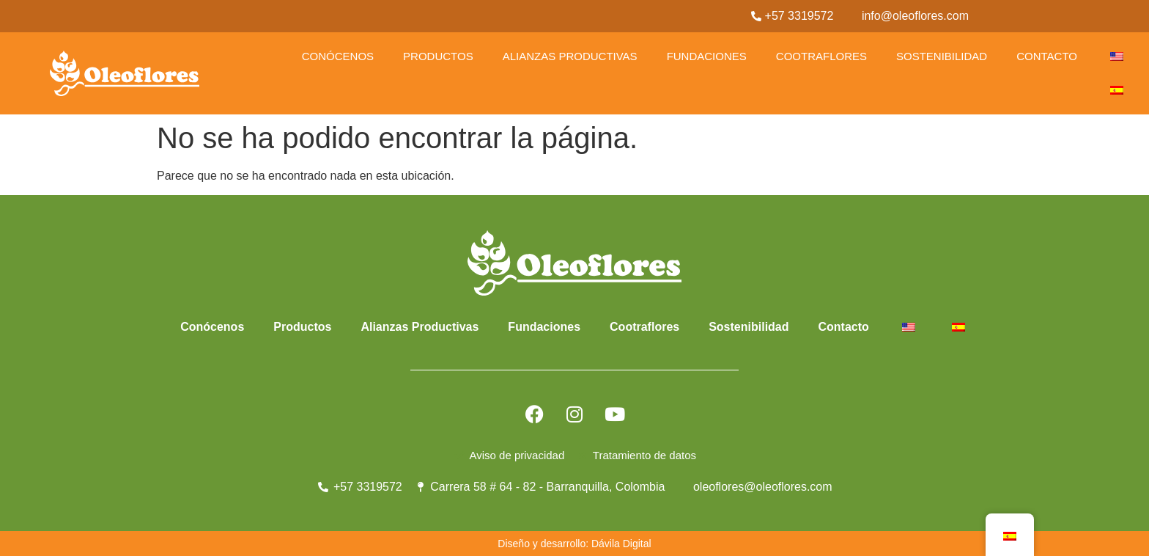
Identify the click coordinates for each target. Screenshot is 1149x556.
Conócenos (338, 56)
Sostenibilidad (941, 56)
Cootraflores (821, 56)
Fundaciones (707, 56)
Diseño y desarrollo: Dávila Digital (574, 543)
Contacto (1046, 56)
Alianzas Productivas (570, 56)
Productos (438, 56)
